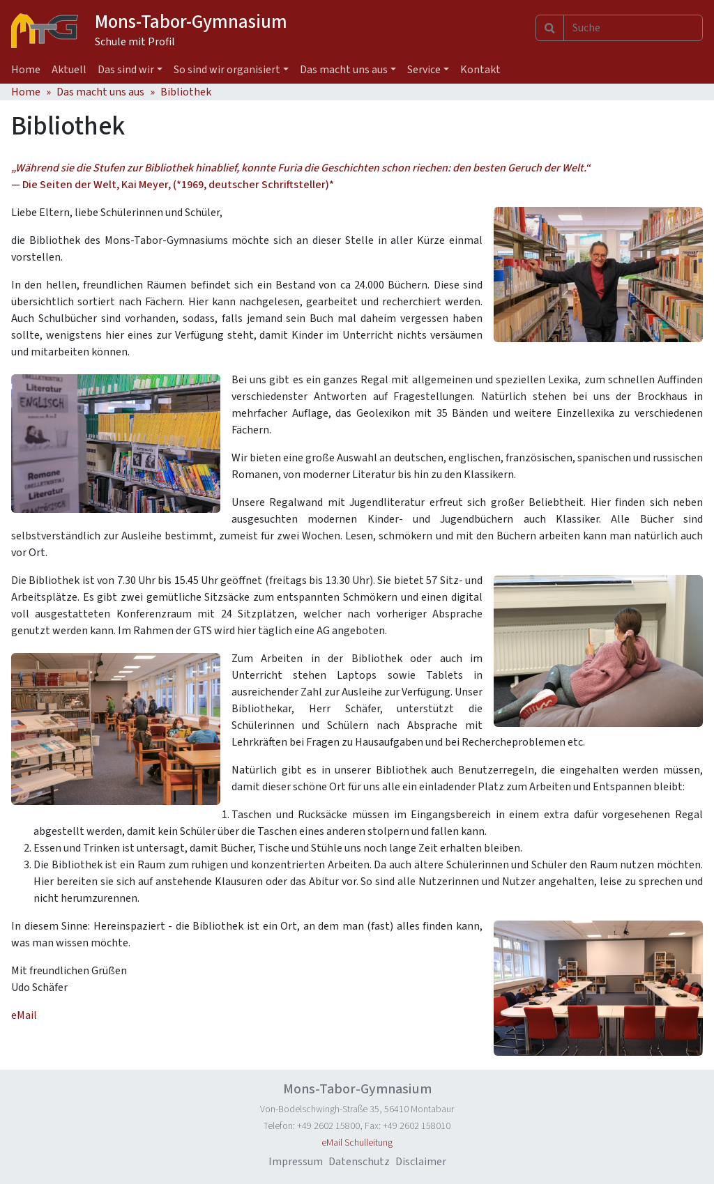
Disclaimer (420, 1161)
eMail (24, 1015)
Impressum (295, 1161)
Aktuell (69, 69)
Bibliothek (185, 92)
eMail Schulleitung (357, 1143)
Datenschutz (359, 1161)
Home (25, 69)
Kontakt (480, 69)
